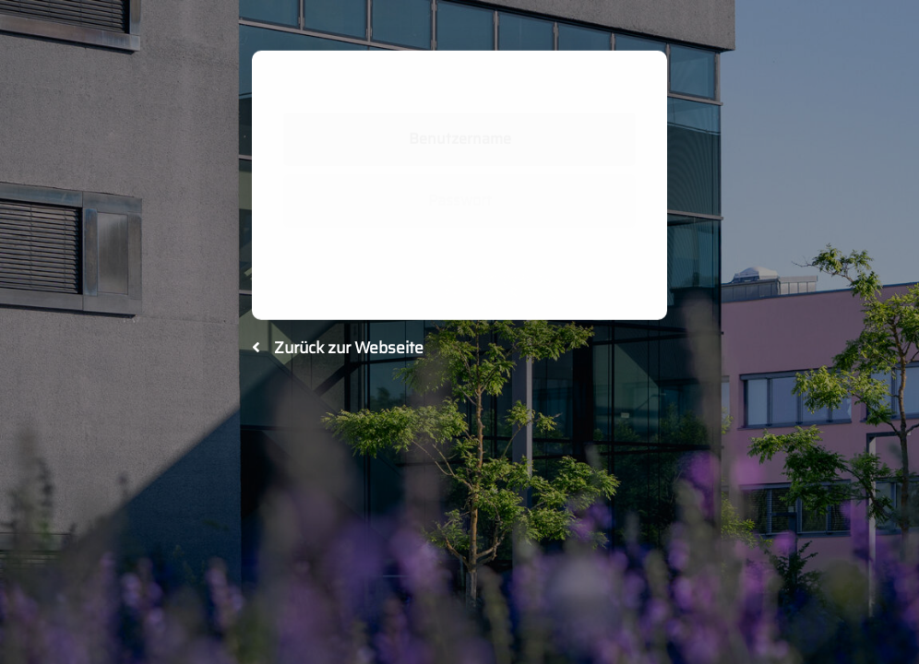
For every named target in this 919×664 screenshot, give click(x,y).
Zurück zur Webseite (338, 348)
